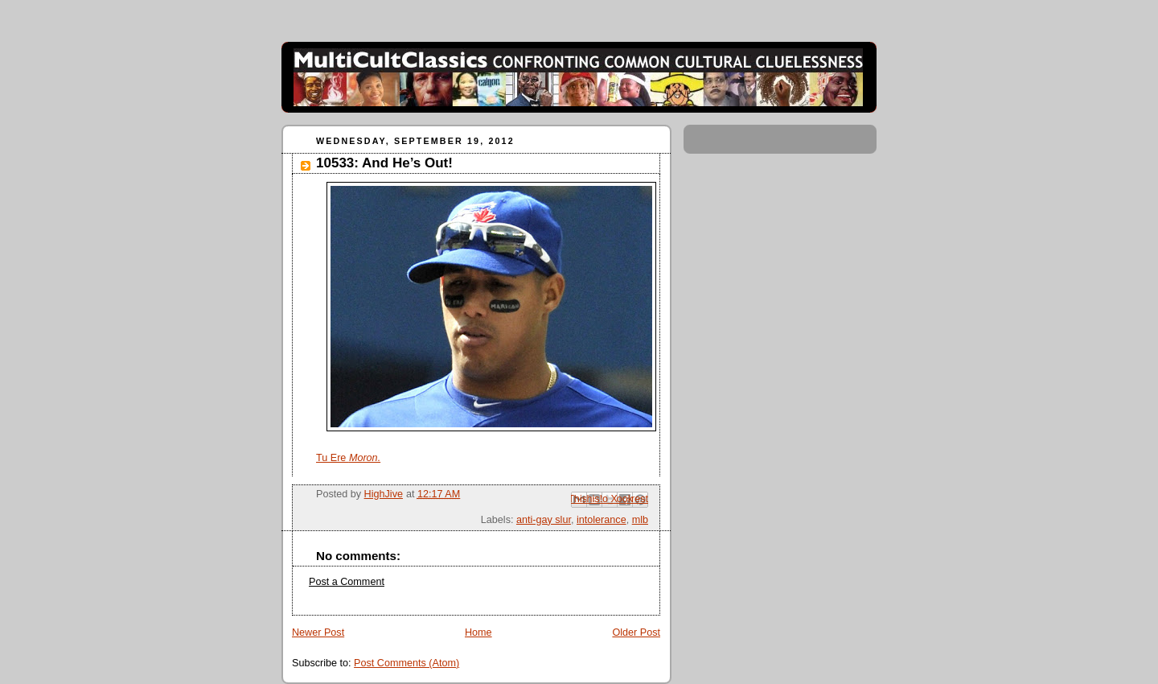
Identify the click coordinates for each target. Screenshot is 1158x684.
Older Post (636, 632)
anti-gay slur (543, 519)
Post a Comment (346, 581)
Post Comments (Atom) (406, 663)
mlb (640, 519)
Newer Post (318, 632)
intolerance (601, 519)
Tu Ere (348, 458)
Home (478, 632)
